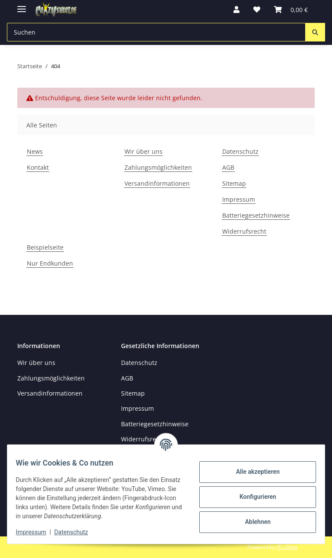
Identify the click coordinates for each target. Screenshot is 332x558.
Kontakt (38, 167)
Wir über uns (143, 151)
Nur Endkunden (50, 263)
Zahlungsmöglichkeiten (158, 167)
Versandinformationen (157, 183)
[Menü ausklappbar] (21, 5)
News (35, 151)
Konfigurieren (252, 496)
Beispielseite (45, 247)
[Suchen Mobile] (156, 32)
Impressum (36, 532)
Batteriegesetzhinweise (256, 215)
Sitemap (234, 183)
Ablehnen (252, 521)
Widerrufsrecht (244, 231)
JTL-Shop (287, 547)
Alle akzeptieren (252, 471)
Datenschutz (76, 532)
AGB (228, 167)
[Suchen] (315, 32)
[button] (236, 9)
